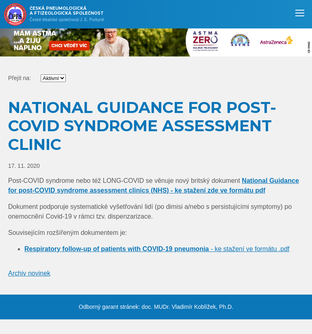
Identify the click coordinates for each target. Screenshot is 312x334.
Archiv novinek (29, 273)
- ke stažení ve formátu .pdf (157, 248)
